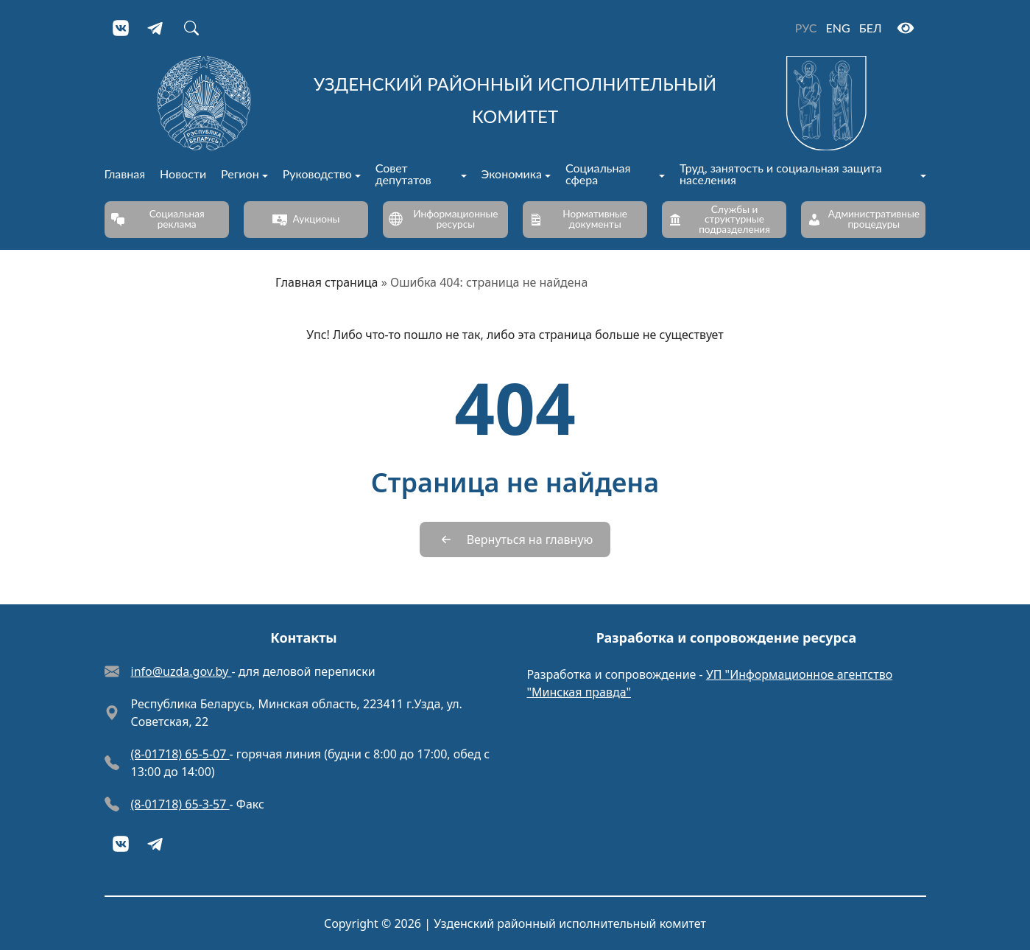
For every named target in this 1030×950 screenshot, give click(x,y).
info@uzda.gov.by (181, 671)
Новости (183, 174)
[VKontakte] (121, 28)
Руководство (317, 174)
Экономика (512, 174)
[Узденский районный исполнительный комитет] (515, 103)
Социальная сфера (597, 174)
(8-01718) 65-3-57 (180, 804)
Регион (240, 174)
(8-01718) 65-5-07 (180, 754)
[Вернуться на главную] (515, 539)
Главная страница (326, 282)
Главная (125, 174)
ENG (838, 28)
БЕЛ (870, 28)
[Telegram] (156, 28)
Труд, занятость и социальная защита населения (781, 174)
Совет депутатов (403, 174)
